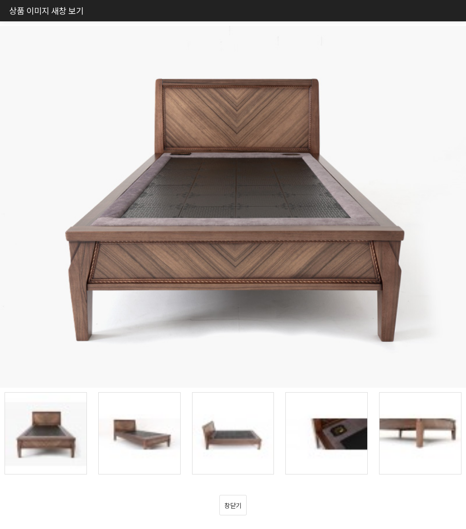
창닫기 (233, 505)
